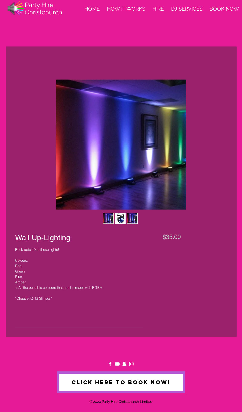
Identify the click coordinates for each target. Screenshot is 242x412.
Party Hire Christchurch (43, 8)
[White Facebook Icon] (110, 364)
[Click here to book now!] (121, 382)
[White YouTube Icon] (117, 364)
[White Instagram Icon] (131, 364)
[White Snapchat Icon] (124, 364)
